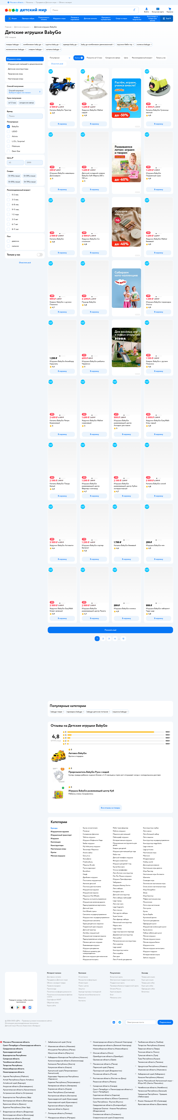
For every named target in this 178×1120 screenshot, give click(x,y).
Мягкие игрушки (149, 936)
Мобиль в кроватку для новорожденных (91, 952)
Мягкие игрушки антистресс (154, 948)
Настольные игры (149, 853)
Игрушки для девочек (91, 948)
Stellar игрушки (88, 843)
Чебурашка (117, 882)
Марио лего (117, 926)
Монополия (147, 902)
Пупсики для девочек (151, 921)
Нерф (85, 874)
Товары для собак (148, 983)
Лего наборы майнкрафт (122, 898)
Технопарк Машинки (91, 850)
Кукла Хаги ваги (119, 867)
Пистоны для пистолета (92, 887)
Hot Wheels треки (90, 911)
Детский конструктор (121, 895)
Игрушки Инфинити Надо (93, 840)
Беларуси (36, 1026)
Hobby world (148, 862)
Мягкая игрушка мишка (151, 939)
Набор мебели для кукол (152, 933)
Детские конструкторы (18, 69)
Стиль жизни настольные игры (154, 887)
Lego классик (148, 847)
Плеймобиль (88, 862)
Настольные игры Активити (153, 874)
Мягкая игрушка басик (151, 942)
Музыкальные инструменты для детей (125, 844)
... (119, 638)
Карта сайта (51, 1006)
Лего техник (117, 910)
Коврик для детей (119, 848)
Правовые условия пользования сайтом (37, 1021)
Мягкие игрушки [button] (58, 856)
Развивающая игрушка (91, 945)
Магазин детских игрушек (92, 942)
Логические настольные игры (154, 884)
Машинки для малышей (121, 834)
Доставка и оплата (54, 977)
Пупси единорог (89, 868)
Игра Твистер (148, 871)
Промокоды (51, 989)
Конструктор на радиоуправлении (156, 840)
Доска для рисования (151, 865)
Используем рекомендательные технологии (21, 1023)
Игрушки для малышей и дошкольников (25, 64)
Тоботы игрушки (89, 837)
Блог (112, 995)
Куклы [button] (53, 852)
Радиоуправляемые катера (93, 939)
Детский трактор (89, 930)
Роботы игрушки (119, 831)
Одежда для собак (148, 989)
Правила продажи (54, 986)
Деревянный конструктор (123, 935)
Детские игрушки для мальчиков (95, 956)
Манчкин (146, 856)
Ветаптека (145, 992)
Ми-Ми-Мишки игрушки (122, 876)
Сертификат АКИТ (54, 1000)
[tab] (112, 672)
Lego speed (117, 947)
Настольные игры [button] (58, 849)
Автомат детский (89, 884)
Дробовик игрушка (90, 877)
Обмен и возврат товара (56, 983)
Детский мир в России (13, 1026)
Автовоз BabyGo (77, 753)
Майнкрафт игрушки (120, 837)
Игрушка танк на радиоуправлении (96, 918)
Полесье (86, 831)
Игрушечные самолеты (91, 921)
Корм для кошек (148, 980)
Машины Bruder (89, 865)
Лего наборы (118, 889)
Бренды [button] (54, 828)
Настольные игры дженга (152, 868)
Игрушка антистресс (91, 960)
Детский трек (88, 908)
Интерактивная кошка (151, 955)
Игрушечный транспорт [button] (61, 835)
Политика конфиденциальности (59, 992)
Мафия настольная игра (152, 899)
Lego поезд (117, 929)
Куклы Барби (148, 914)
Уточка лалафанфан (120, 870)
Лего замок (147, 831)
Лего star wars (118, 904)
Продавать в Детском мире (57, 980)
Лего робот (117, 938)
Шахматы (146, 877)
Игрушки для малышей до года (124, 851)
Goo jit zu (86, 856)
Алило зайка (87, 853)
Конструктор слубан (151, 828)
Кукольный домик (150, 918)
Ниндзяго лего (118, 892)
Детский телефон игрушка (123, 858)
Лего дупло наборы (120, 913)
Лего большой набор (151, 834)
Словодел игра (148, 880)
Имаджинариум (149, 859)
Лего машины (148, 837)
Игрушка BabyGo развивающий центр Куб (91, 790)
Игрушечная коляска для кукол (154, 927)
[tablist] (112, 672)
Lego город (117, 901)
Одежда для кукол (149, 924)
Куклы (145, 911)
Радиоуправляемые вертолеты (94, 905)
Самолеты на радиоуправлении (95, 914)
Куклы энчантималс (90, 828)
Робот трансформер (120, 828)
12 (123, 638)
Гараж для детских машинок (93, 924)
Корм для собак (147, 986)
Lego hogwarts (118, 907)
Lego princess (148, 850)
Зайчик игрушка (149, 958)
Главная (8, 27)
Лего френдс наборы (121, 919)
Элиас (145, 893)
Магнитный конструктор (122, 922)
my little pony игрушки (91, 847)
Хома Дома (87, 859)
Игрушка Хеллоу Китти (121, 885)
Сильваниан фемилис (91, 834)
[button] (166, 18)
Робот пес (117, 855)
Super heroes (118, 916)
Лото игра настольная (151, 905)
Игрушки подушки (150, 952)
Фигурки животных (120, 861)
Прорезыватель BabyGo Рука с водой (88, 772)
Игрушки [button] (55, 838)
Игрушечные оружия (91, 890)
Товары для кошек (148, 977)
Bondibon (86, 871)
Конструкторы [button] (57, 845)
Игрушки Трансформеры (122, 879)
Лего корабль (118, 953)
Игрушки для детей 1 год (122, 864)
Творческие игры (15, 74)
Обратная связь (53, 1003)
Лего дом (116, 956)
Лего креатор (118, 944)
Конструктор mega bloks (152, 843)
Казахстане (27, 1026)
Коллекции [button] (56, 842)
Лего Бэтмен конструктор (123, 873)
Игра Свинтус (148, 896)
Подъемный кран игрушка (93, 927)
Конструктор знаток (120, 950)
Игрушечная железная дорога (94, 902)
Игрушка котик (149, 945)
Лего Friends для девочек (122, 960)
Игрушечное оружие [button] (60, 831)
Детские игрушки (21, 27)
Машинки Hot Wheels (91, 896)
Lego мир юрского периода (123, 932)
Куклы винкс (148, 930)
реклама (137, 126)
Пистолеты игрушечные (92, 880)
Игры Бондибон (149, 890)
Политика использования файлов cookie (59, 996)
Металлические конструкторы (124, 941)
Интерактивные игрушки (122, 840)
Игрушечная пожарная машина (94, 936)
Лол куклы (147, 908)
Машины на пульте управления (94, 899)
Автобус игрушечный (91, 933)
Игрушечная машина (90, 893)
